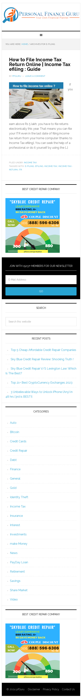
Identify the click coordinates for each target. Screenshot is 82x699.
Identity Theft (19, 497)
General (15, 478)
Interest (15, 525)
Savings (15, 581)
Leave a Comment (35, 76)
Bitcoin (14, 432)
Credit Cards (18, 441)
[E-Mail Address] (41, 279)
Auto (13, 422)
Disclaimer (34, 689)
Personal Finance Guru (41, 15)
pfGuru (20, 689)
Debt (13, 460)
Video (14, 599)
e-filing (29, 166)
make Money (18, 543)
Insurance (16, 516)
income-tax (50, 166)
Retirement (17, 571)
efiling (39, 166)
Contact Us (68, 689)
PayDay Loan (19, 562)
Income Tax (30, 162)
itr (20, 169)
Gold (13, 488)
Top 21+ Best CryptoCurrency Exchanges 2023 (41, 382)
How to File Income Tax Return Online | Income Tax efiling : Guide (39, 64)
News (14, 553)
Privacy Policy (51, 689)
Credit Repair (18, 450)
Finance (15, 469)
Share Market (19, 590)
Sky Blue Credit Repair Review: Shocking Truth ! (42, 359)
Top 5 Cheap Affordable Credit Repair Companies (43, 350)
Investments (18, 534)
